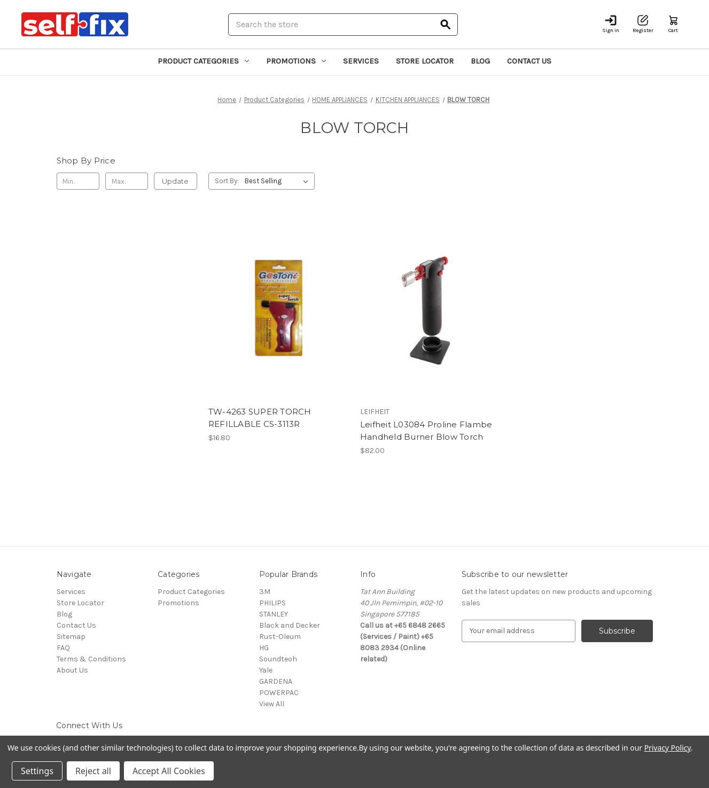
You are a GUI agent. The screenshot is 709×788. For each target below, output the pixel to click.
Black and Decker (289, 625)
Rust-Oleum (280, 636)
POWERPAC (279, 692)
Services (361, 61)
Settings (37, 771)
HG (264, 647)
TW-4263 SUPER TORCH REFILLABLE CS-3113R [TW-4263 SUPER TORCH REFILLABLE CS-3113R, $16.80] (259, 418)
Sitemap (71, 636)
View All (271, 703)
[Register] (643, 24)
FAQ (63, 647)
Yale (265, 670)
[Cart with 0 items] (673, 24)
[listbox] (278, 181)
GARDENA (275, 681)
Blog (480, 61)
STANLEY (273, 614)
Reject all (93, 771)
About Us (72, 670)
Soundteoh (278, 659)
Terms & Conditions (91, 659)
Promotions (296, 61)
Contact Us (529, 61)
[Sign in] (610, 24)
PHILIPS (272, 602)
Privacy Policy (667, 748)
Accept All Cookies (169, 771)
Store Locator (425, 61)
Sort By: (227, 181)
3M (264, 591)
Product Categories (203, 61)
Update (175, 181)
